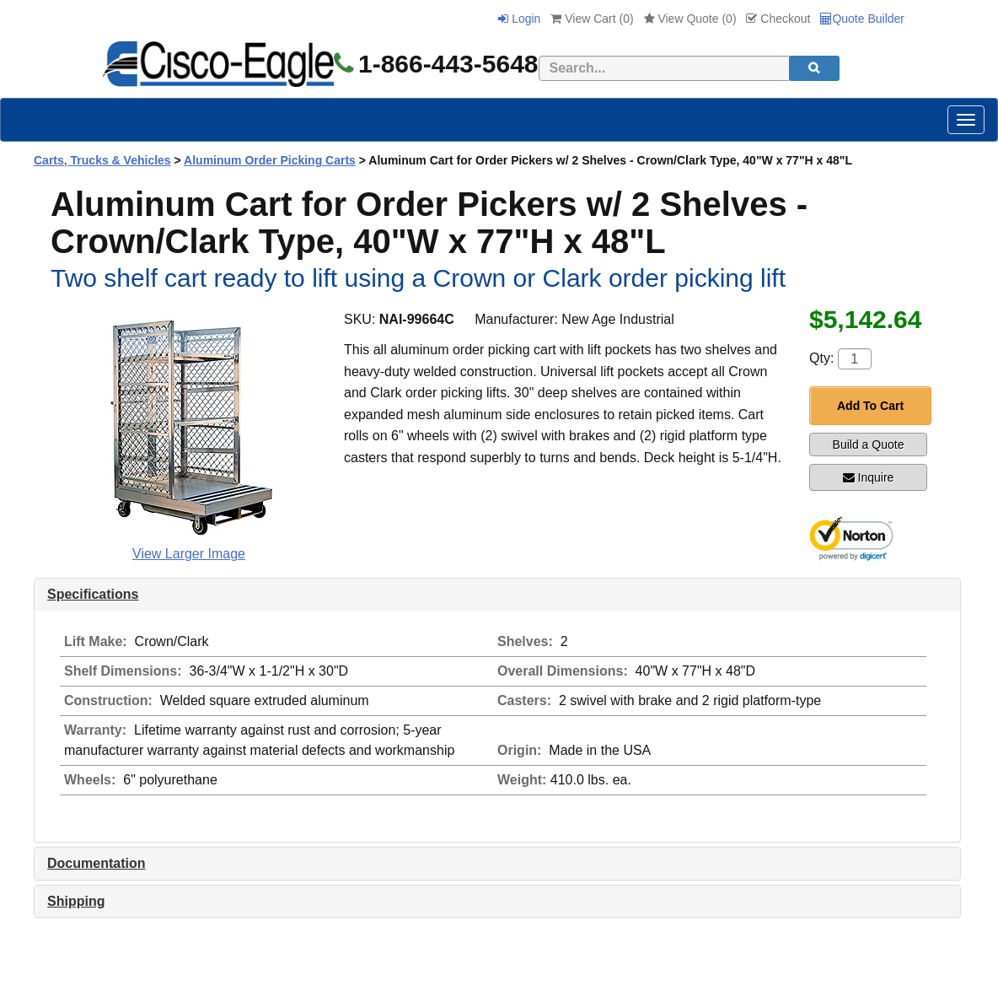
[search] (814, 68)
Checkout (778, 18)
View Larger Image (188, 554)
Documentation (96, 863)
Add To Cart (870, 405)
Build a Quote (868, 444)
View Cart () (591, 18)
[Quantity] (855, 358)
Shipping (76, 901)
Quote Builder (862, 18)
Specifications (92, 594)
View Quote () (690, 18)
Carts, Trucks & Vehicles (102, 160)
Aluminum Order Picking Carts (270, 160)
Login (519, 18)
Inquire (868, 477)
